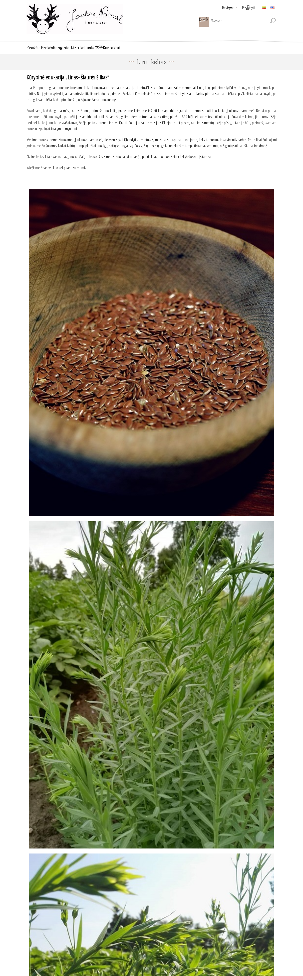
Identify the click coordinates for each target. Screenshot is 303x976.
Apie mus (39, 960)
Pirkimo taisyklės (43, 952)
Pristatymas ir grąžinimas (48, 936)
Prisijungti (248, 8)
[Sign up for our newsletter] (153, 892)
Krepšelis (197, 22)
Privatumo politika (44, 944)
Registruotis (223, 8)
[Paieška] (239, 22)
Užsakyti (143, 900)
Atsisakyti (162, 900)
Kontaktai (39, 928)
